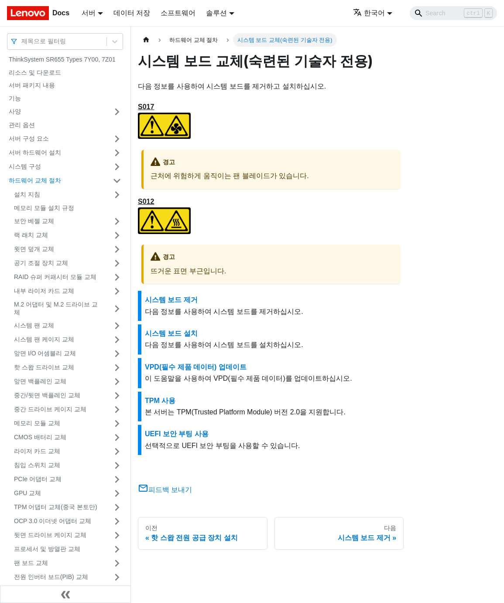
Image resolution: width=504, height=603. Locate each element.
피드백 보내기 (165, 489)
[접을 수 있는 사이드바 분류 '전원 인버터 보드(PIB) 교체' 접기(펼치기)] (117, 577)
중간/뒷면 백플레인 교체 (47, 395)
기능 (15, 98)
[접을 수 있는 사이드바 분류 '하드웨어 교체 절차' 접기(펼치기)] (117, 181)
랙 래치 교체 (31, 234)
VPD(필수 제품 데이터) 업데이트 (196, 367)
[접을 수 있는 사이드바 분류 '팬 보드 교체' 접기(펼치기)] (117, 563)
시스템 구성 (25, 166)
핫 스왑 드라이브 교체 (44, 367)
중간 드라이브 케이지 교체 (50, 409)
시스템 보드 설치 (171, 333)
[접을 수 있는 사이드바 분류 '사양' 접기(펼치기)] (117, 112)
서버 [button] (89, 13)
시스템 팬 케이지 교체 (44, 339)
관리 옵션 (22, 124)
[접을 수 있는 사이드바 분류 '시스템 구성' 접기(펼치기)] (117, 167)
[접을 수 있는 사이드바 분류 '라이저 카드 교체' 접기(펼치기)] (117, 451)
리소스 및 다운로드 (35, 72)
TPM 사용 (160, 400)
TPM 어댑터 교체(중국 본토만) (55, 506)
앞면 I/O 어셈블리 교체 (45, 353)
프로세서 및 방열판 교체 (47, 548)
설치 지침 (27, 194)
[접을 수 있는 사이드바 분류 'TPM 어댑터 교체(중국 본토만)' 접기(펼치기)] (117, 507)
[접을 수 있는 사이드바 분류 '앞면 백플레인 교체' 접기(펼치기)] (117, 382)
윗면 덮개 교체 (34, 248)
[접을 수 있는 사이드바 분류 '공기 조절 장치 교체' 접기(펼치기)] (117, 263)
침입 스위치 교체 (37, 465)
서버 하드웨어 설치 (35, 152)
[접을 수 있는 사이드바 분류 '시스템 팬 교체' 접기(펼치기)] (117, 326)
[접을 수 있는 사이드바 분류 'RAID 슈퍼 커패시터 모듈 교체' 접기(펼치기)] (117, 277)
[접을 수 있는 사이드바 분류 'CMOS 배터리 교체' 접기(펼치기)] (117, 437)
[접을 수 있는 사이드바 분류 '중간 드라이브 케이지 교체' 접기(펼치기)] (117, 410)
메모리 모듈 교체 (37, 423)
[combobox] (22, 41)
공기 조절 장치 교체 (41, 262)
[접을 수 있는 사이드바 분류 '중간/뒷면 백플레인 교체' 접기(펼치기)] (117, 396)
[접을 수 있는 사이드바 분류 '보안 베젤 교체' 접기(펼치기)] (117, 221)
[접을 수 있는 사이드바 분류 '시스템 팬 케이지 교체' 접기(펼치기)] (117, 340)
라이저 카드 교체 (37, 451)
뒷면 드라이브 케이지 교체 (50, 534)
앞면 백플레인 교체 (40, 381)
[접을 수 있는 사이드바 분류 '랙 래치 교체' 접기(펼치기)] (117, 235)
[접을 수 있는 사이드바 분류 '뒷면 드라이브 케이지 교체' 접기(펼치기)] (117, 535)
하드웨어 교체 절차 (35, 180)
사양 (15, 111)
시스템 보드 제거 (171, 299)
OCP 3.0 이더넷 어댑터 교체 (52, 520)
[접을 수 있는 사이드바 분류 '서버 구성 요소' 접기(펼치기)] (117, 139)
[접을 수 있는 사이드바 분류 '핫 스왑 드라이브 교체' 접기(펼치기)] (117, 368)
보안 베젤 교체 (34, 220)
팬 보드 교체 (31, 562)
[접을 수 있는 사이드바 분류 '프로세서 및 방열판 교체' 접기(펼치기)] (117, 549)
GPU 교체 (27, 492)
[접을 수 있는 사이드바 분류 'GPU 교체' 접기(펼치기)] (117, 493)
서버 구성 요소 (29, 138)
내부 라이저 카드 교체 (44, 290)
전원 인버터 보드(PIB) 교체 (51, 576)
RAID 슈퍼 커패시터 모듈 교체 (55, 276)
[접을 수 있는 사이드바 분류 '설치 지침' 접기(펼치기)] (117, 195)
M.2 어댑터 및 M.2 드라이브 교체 (56, 308)
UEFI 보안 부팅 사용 (177, 434)
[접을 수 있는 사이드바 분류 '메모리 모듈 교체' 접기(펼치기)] (117, 424)
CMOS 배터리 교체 (40, 437)
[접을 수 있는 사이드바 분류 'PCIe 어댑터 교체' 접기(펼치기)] (117, 479)
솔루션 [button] (216, 13)
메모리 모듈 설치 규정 (44, 207)
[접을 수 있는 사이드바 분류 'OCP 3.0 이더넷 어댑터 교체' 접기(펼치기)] (117, 521)
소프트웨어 (178, 13)
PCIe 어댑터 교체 (38, 479)
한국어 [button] (369, 13)
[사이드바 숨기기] (65, 594)
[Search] (453, 13)
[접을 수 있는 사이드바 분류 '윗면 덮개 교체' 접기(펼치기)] (117, 249)
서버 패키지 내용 (32, 85)
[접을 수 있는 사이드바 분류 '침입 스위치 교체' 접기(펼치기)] (117, 465)
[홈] (146, 40)
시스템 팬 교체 (34, 325)
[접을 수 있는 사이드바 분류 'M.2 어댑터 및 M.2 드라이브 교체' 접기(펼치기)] (117, 308)
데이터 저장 (131, 13)
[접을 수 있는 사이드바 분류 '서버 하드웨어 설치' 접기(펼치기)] (117, 153)
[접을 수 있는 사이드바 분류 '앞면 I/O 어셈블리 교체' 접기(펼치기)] (117, 354)
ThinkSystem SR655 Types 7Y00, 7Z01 (62, 59)
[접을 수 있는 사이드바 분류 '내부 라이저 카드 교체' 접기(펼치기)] (117, 291)
